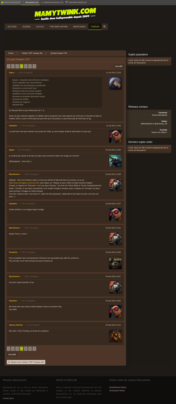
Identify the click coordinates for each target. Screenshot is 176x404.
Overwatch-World (117, 390)
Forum (95, 26)
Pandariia (13, 252)
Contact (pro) (8, 398)
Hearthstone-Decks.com (52, 2)
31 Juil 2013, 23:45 (113, 126)
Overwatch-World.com (76, 2)
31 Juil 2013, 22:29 (113, 73)
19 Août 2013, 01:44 (113, 325)
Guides (26, 26)
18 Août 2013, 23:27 (113, 204)
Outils (40, 26)
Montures (79, 26)
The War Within (59, 26)
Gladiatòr (13, 126)
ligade (11, 150)
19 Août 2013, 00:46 (113, 252)
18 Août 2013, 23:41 (113, 228)
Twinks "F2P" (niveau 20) (32, 53)
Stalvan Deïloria (16, 325)
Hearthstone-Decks (117, 387)
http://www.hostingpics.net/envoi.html (24, 183)
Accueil (12, 26)
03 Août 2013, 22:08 (113, 174)
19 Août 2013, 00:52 (113, 301)
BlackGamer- (14, 174)
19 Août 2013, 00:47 (113, 276)
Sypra (11, 72)
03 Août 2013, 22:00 (113, 150)
